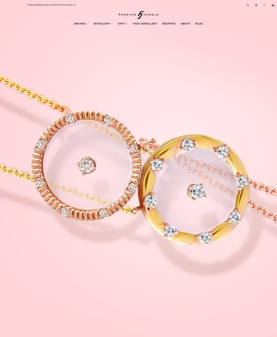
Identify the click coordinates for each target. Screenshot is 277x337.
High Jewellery (145, 23)
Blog (199, 23)
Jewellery (103, 23)
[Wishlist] (264, 5)
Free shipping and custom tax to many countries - (66, 4)
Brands (81, 23)
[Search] (247, 5)
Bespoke (169, 23)
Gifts (123, 23)
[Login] (256, 5)
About (185, 23)
